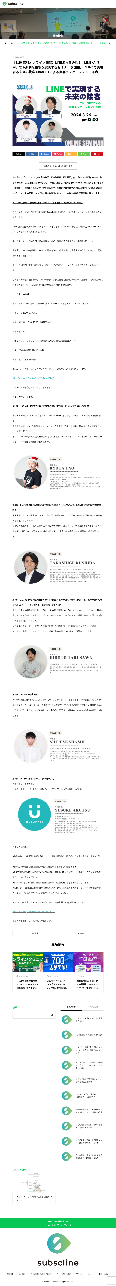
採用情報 (22, 1274)
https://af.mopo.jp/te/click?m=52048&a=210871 (34, 378)
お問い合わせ (104, 1274)
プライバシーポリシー (85, 1274)
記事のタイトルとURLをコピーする (58, 166)
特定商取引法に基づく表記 (41, 1274)
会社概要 (10, 1274)
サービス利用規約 (64, 1274)
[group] (28, 972)
